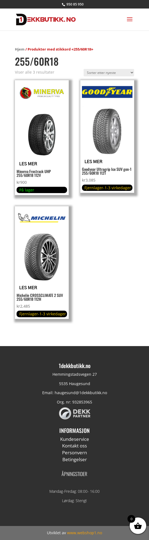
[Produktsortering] (109, 72)
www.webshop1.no (84, 532)
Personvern (74, 452)
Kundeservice (74, 439)
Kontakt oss (74, 445)
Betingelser (74, 459)
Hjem (20, 49)
